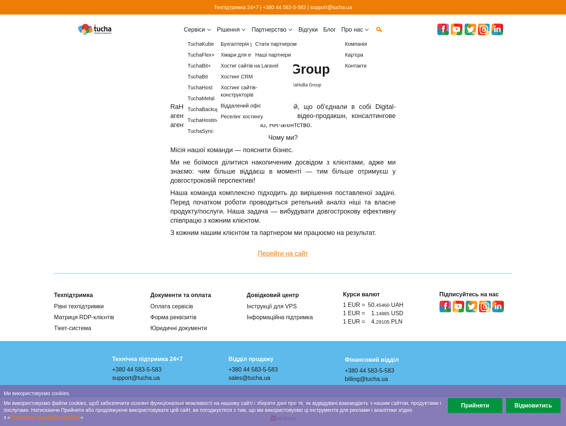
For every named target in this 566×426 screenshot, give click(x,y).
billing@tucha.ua (366, 379)
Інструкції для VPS (272, 306)
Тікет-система (73, 328)
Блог (329, 35)
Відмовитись (533, 405)
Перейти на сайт (283, 253)
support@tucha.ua (331, 7)
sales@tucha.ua (249, 377)
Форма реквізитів (173, 317)
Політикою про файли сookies (45, 417)
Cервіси (194, 35)
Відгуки (308, 35)
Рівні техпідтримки (79, 306)
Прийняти (475, 405)
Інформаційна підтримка (280, 317)
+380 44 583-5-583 (284, 7)
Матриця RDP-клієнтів (84, 317)
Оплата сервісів (171, 306)
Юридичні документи (178, 328)
